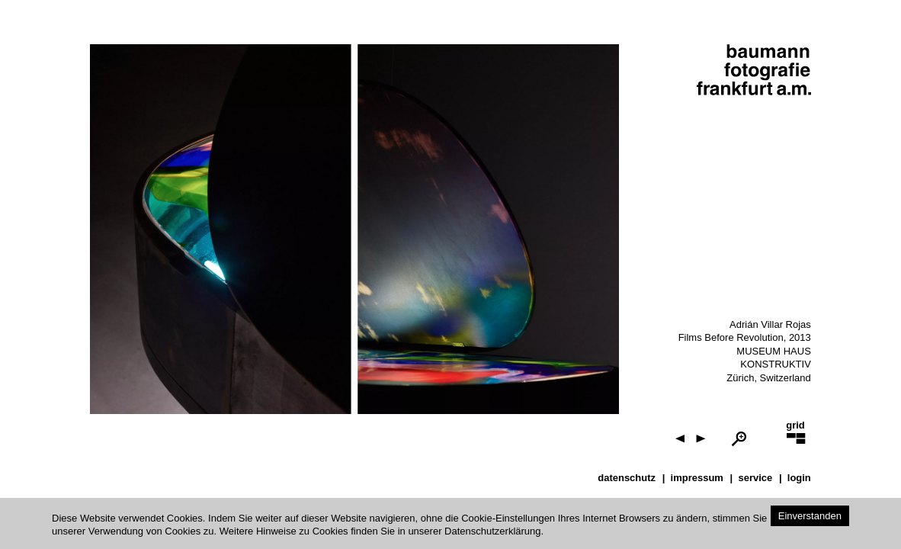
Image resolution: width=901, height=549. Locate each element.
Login (799, 477)
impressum (697, 477)
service (755, 477)
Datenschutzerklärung (492, 531)
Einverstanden (810, 516)
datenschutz (627, 477)
